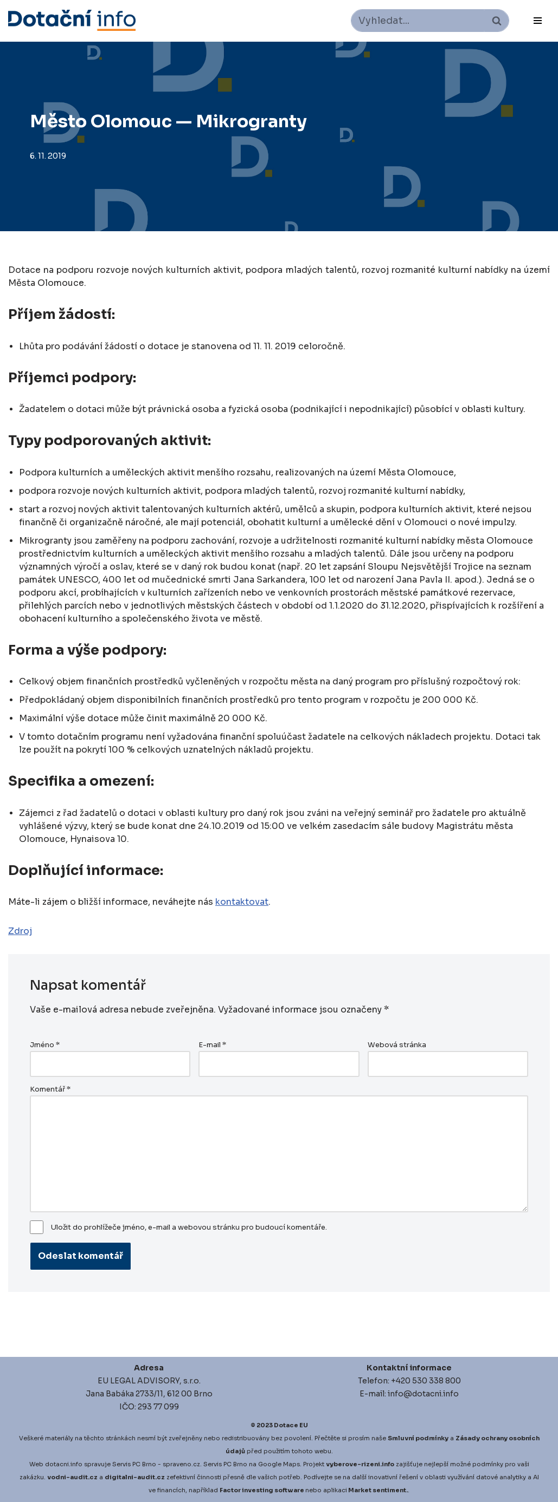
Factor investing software (262, 1490)
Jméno (45, 1045)
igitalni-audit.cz (137, 1477)
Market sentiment (377, 1490)
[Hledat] (417, 20)
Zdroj (20, 931)
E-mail (212, 1045)
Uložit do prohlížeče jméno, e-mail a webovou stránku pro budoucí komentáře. (189, 1227)
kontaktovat (241, 901)
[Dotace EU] (72, 20)
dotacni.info (63, 1464)
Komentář (50, 1089)
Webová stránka (397, 1045)
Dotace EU (291, 1425)
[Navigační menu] (537, 20)
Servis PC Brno (134, 1464)
